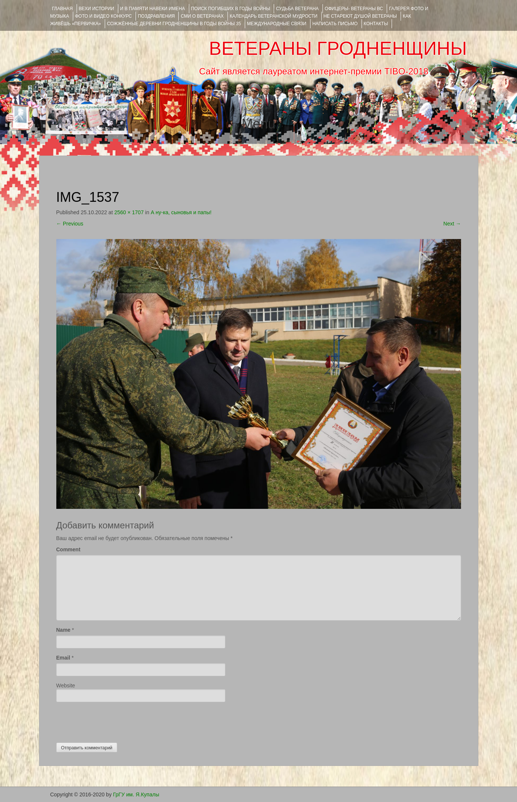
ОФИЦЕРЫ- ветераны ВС (354, 8)
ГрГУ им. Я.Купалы (136, 794)
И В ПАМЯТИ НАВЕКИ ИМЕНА (152, 8)
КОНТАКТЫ (376, 23)
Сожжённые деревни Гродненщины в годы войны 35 (174, 23)
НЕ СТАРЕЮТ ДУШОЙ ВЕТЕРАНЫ (360, 16)
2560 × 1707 (128, 212)
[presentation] (113, 720)
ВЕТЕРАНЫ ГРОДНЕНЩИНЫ (338, 48)
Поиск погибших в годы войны (230, 8)
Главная (62, 8)
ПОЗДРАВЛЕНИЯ (156, 16)
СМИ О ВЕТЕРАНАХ (202, 16)
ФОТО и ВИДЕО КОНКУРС (103, 16)
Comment (68, 549)
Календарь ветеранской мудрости (274, 16)
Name (63, 630)
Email (63, 658)
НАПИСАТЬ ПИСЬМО (335, 23)
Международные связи (276, 23)
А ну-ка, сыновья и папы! (181, 212)
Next (452, 224)
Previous (69, 224)
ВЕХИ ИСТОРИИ (96, 8)
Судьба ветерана (297, 8)
